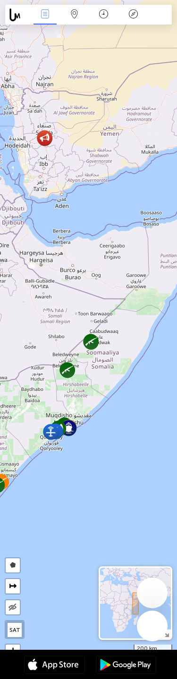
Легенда (133, 15)
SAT (14, 630)
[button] (51, 431)
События (45, 15)
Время (104, 15)
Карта (74, 15)
